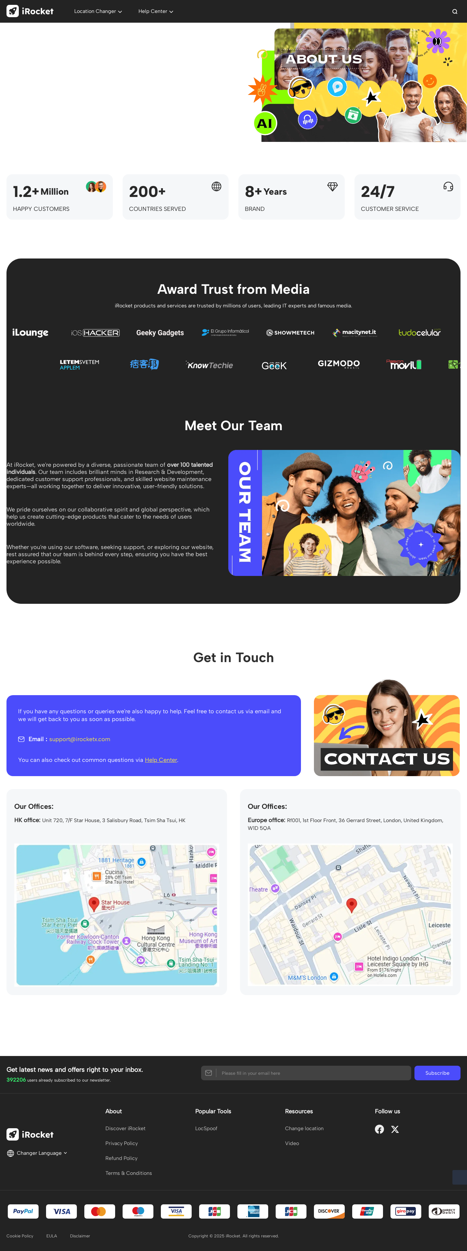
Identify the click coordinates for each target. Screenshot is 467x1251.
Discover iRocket (125, 1128)
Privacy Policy (121, 1143)
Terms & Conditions (128, 1173)
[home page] (32, 12)
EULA (51, 1236)
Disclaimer (80, 1236)
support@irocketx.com (79, 739)
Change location (304, 1128)
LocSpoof (206, 1128)
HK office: (27, 820)
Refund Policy (121, 1158)
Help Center (161, 759)
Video (292, 1143)
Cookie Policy (19, 1236)
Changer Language (36, 1152)
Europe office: (266, 820)
